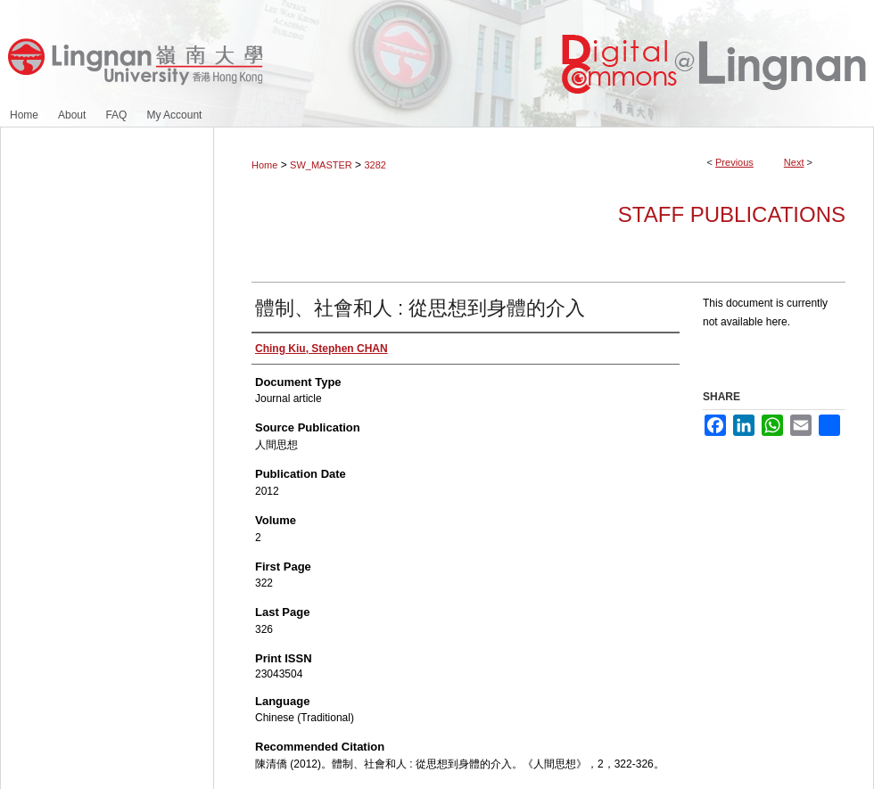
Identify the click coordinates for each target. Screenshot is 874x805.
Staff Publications (731, 214)
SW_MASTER (321, 165)
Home (264, 165)
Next (794, 162)
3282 (374, 165)
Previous (734, 162)
